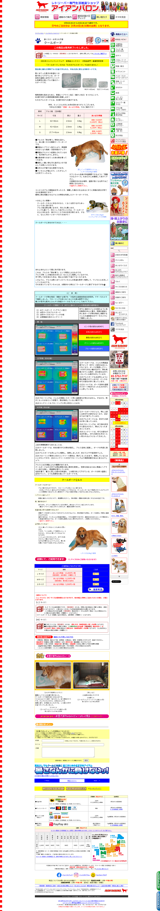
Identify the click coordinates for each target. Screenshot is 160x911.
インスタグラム (81, 877)
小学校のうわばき (119, 546)
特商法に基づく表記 (117, 887)
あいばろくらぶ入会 (80, 887)
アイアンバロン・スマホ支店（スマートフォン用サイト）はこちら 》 (81, 898)
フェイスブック (64, 877)
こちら (72, 733)
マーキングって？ (95, 790)
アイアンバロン (39, 33)
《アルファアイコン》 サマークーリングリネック (119, 483)
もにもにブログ (98, 877)
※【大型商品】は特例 (116, 811)
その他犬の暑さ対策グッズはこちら (71, 776)
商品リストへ (72, 782)
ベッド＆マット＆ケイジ (52, 33)
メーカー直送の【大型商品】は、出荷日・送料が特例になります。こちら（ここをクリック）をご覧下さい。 (81, 832)
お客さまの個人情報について (65, 887)
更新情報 (42, 887)
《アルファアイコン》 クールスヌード (119, 505)
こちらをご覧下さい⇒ (102, 870)
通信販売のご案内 (51, 887)
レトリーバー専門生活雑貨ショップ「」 (81, 904)
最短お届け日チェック (93, 887)
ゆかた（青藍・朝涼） (119, 526)
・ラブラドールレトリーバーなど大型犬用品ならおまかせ (81, 902)
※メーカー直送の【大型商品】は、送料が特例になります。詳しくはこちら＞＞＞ (59, 858)
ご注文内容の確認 (106, 887)
